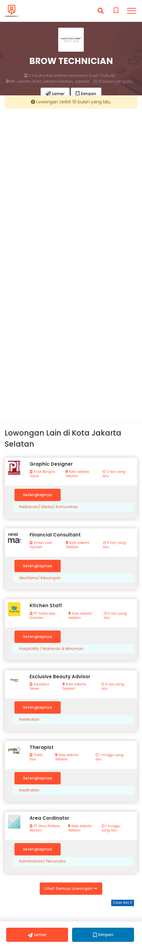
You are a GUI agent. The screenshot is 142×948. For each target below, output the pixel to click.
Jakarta (82, 81)
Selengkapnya (37, 494)
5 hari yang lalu (114, 545)
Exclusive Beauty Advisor (60, 676)
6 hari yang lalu (115, 615)
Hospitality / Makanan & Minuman (51, 648)
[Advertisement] (71, 184)
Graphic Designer (51, 464)
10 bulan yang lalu (113, 81)
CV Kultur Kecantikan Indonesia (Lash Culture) (69, 75)
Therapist (42, 747)
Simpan (86, 93)
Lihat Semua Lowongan (71, 888)
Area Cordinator (49, 818)
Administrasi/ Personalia (42, 861)
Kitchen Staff (46, 605)
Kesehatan (29, 719)
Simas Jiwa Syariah (41, 545)
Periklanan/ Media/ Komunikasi (48, 506)
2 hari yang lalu (114, 474)
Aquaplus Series (39, 686)
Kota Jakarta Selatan (77, 474)
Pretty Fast (36, 757)
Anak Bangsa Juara (42, 474)
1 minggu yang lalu (109, 757)
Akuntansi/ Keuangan (40, 578)
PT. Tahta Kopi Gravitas (42, 615)
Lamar (55, 93)
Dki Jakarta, (18, 81)
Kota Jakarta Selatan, (53, 81)
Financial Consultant (55, 535)
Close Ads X (122, 902)
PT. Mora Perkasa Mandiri (45, 828)
